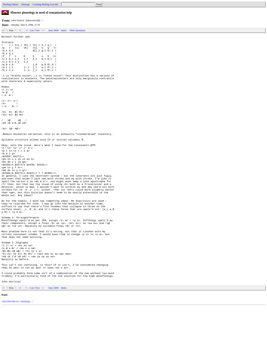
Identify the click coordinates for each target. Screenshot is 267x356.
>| (20, 30)
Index (64, 30)
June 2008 (53, 30)
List (32, 30)
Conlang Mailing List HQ (45, 4)
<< (27, 30)
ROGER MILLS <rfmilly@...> (17, 351)
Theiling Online (10, 4)
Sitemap (25, 4)
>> (43, 30)
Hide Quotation (77, 30)
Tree (37, 30)
